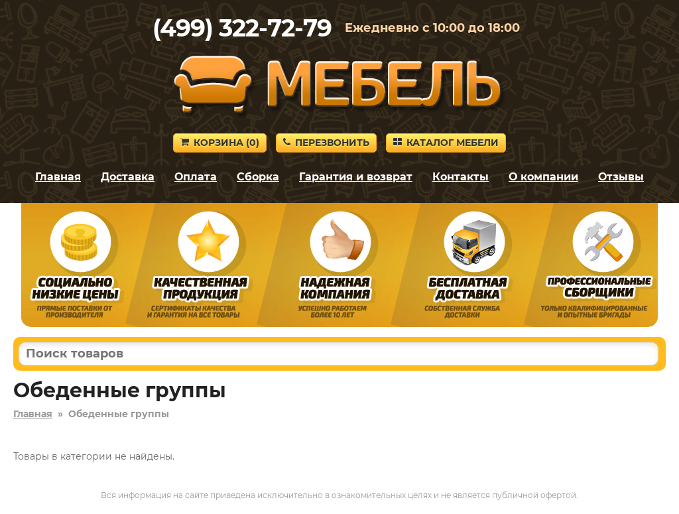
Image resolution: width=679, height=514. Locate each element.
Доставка (127, 176)
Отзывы (621, 176)
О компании (543, 176)
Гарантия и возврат (355, 176)
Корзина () (219, 143)
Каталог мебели (446, 143)
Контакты (460, 176)
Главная (58, 176)
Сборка (258, 176)
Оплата (195, 176)
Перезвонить (326, 143)
